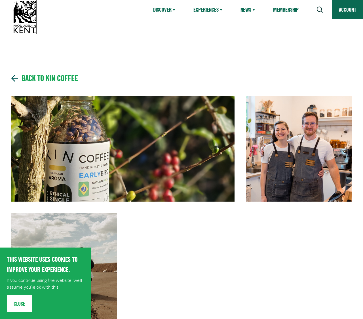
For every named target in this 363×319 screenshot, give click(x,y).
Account (347, 10)
